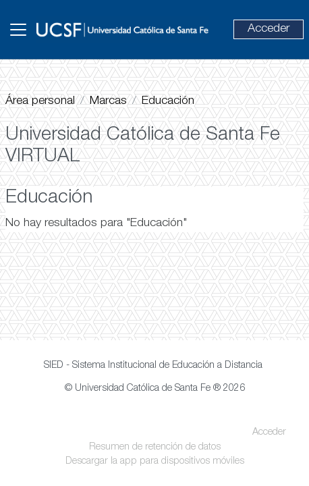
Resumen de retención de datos (155, 447)
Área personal (40, 101)
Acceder (268, 29)
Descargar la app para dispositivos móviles (154, 461)
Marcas (108, 101)
